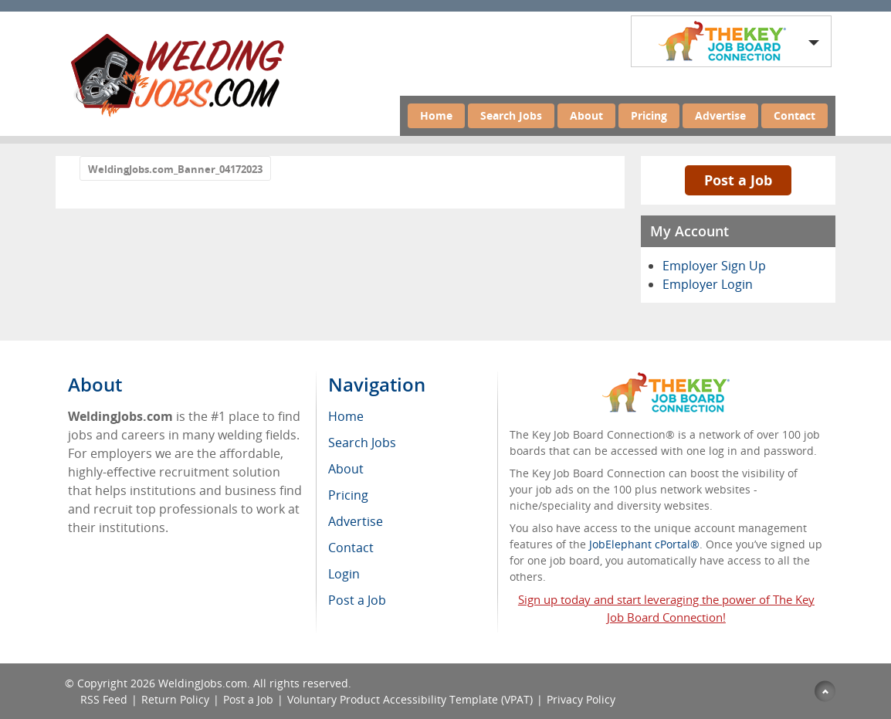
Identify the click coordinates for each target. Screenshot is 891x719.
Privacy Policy (581, 699)
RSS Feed (103, 699)
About (586, 115)
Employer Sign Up (714, 265)
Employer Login (707, 284)
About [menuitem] (346, 468)
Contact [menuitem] (351, 547)
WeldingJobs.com (202, 683)
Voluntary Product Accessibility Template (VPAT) (410, 699)
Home (436, 115)
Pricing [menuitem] (348, 495)
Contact (794, 115)
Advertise (720, 115)
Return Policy (175, 699)
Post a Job (738, 180)
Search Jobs (511, 115)
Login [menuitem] (344, 573)
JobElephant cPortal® (644, 544)
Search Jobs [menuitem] (362, 442)
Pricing (649, 115)
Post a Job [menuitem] (357, 600)
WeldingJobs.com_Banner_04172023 (175, 169)
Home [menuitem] (346, 416)
